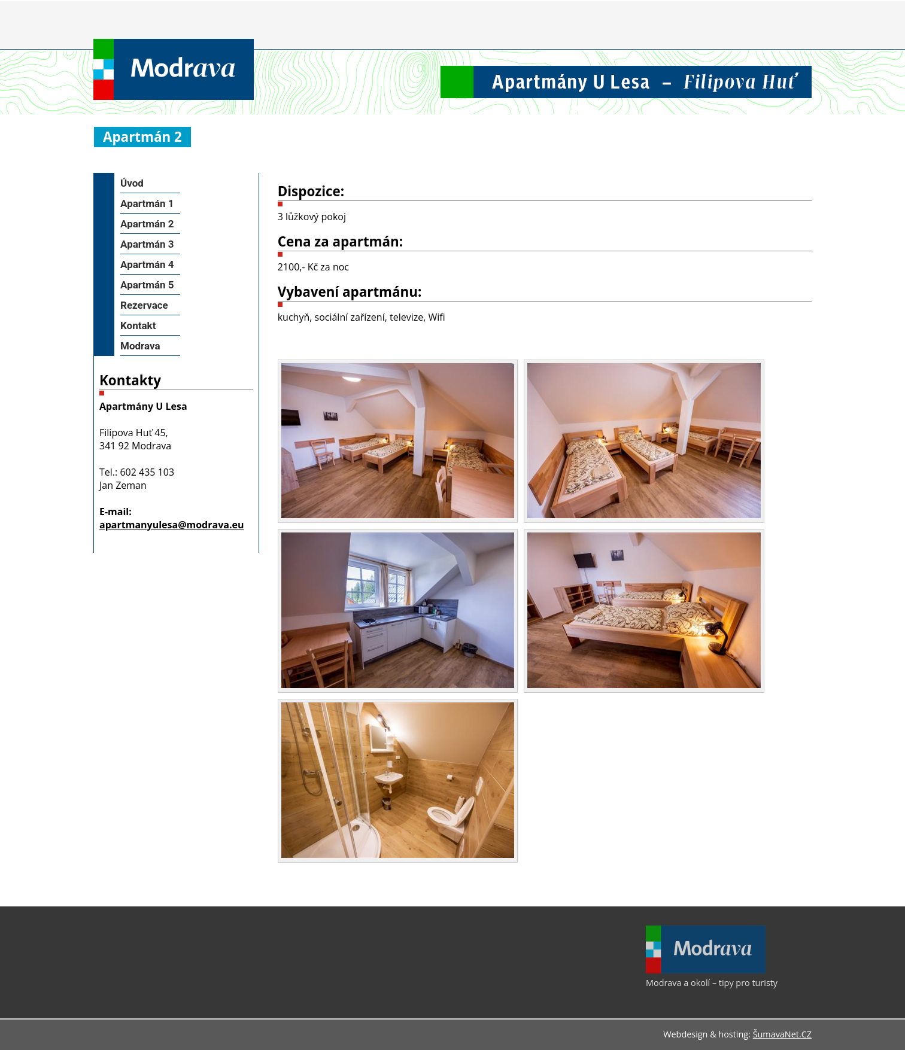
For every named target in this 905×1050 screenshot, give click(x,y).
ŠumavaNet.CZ (782, 1034)
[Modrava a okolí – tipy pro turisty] (706, 970)
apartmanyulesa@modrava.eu (171, 524)
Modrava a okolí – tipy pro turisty (712, 982)
